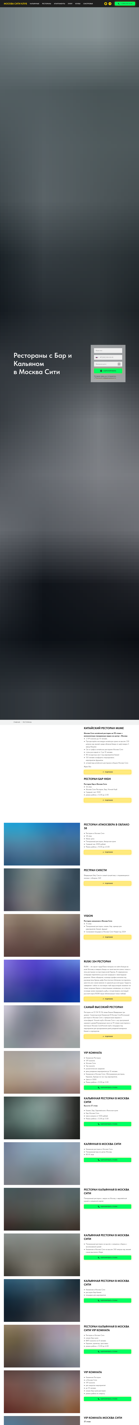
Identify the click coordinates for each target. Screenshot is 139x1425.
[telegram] (109, 3)
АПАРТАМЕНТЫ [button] (59, 4)
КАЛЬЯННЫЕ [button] (34, 4)
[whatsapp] (105, 3)
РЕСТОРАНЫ (27, 722)
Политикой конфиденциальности (105, 378)
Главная (17, 722)
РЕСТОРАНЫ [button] (46, 4)
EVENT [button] (70, 4)
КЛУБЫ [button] (77, 4)
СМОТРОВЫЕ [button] (88, 4)
